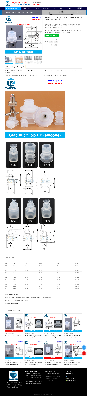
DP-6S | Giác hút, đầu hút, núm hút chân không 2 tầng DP (13, 363)
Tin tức (53, 8)
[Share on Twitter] (48, 45)
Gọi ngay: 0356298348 (51, 35)
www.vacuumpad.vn (14, 303)
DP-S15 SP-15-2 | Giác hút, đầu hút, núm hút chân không (52, 363)
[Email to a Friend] (51, 45)
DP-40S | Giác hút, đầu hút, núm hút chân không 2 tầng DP (52, 336)
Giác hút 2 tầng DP (30, 12)
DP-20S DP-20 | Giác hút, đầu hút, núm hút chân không (59, 24)
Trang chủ (26, 8)
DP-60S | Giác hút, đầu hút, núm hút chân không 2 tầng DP (33, 363)
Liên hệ (69, 8)
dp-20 (51, 41)
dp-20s (56, 41)
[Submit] (81, 8)
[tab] (7, 66)
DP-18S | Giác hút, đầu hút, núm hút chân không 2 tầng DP (33, 336)
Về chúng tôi (36, 8)
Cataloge (61, 8)
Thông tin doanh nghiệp (17, 67)
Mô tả (7, 67)
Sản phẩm (46, 8)
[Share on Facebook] (46, 45)
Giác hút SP (21, 12)
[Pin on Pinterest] (53, 45)
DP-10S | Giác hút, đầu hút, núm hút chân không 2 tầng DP (72, 336)
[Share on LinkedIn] (55, 45)
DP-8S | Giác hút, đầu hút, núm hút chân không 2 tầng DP (72, 363)
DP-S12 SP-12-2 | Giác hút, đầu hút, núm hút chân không (13, 336)
